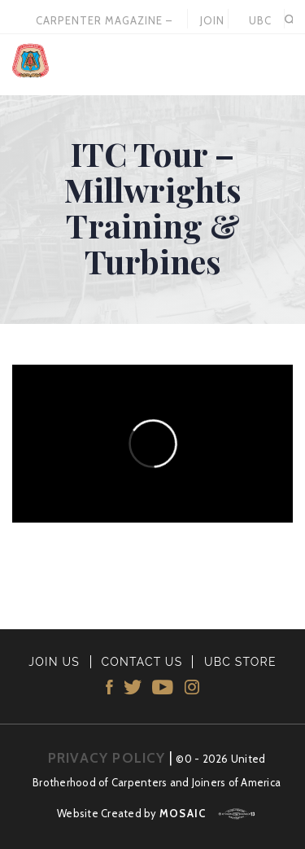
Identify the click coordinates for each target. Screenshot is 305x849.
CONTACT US (141, 661)
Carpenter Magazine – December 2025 (104, 21)
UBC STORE (260, 21)
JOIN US (212, 21)
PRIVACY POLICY (107, 758)
